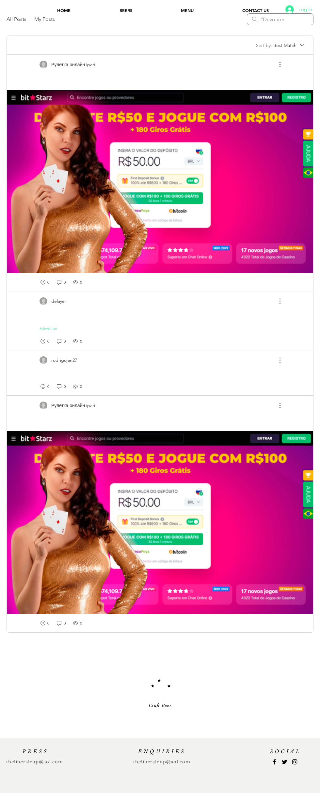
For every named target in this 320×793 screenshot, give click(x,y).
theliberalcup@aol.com (34, 762)
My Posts (44, 19)
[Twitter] (284, 761)
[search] (280, 19)
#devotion (48, 328)
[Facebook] (274, 761)
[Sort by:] (280, 45)
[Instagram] (294, 761)
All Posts (16, 19)
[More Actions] (276, 64)
